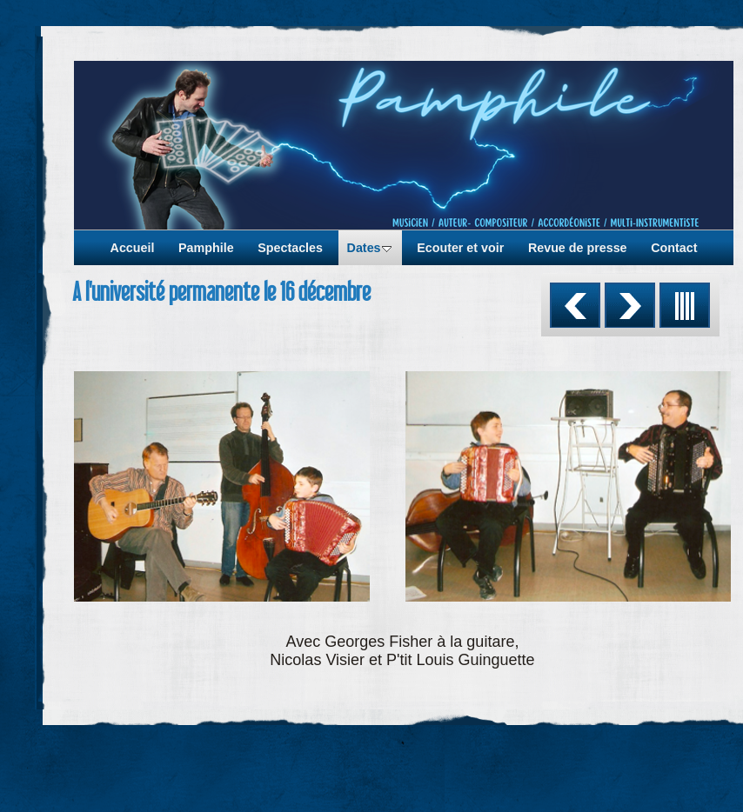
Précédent (575, 305)
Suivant (630, 305)
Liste (684, 305)
